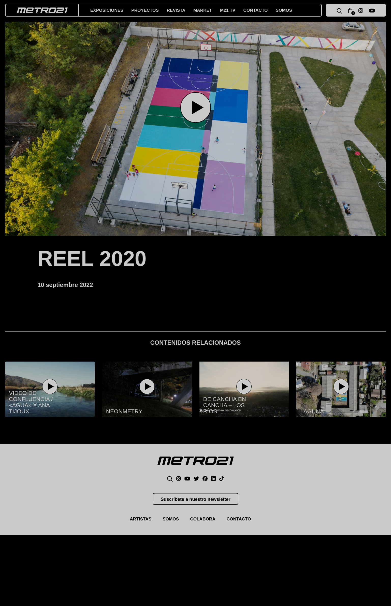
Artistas (138, 521)
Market (207, 10)
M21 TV (233, 10)
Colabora (203, 521)
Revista (180, 10)
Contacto (262, 10)
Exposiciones (107, 10)
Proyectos (147, 10)
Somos (291, 10)
